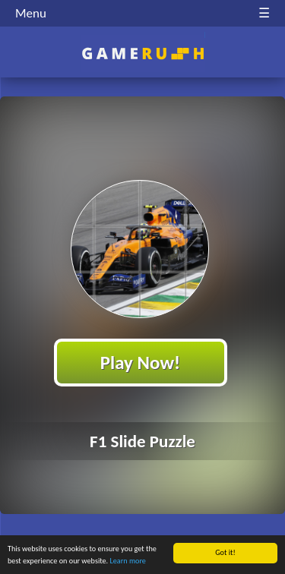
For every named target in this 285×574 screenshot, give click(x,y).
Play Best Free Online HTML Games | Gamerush (142, 53)
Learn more (128, 561)
